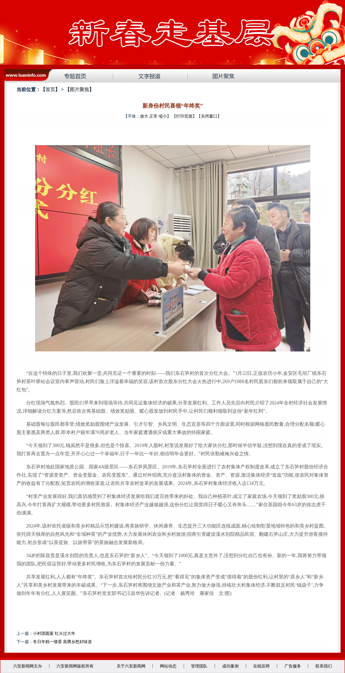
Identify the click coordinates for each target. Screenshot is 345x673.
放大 (144, 116)
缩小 (163, 116)
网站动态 (168, 666)
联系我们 (323, 666)
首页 (50, 89)
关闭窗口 (209, 116)
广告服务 (292, 666)
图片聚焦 (79, 89)
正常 (153, 116)
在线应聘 (261, 666)
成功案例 (230, 666)
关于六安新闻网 (131, 666)
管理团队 (199, 666)
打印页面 (184, 116)
